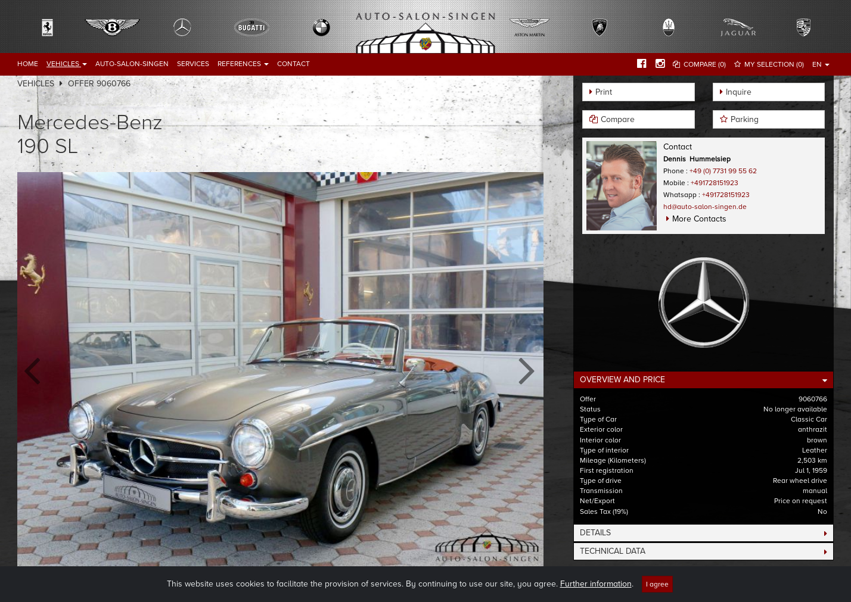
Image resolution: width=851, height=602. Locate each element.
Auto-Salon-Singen (132, 64)
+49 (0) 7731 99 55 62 (723, 171)
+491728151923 (714, 183)
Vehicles (66, 64)
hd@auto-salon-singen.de (705, 206)
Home (27, 64)
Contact (293, 64)
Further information (596, 584)
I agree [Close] (657, 584)
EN (821, 64)
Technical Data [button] (612, 551)
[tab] (703, 380)
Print (603, 92)
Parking (745, 119)
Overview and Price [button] (622, 380)
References (243, 64)
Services (193, 64)
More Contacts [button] (699, 219)
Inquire (738, 92)
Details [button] (595, 533)
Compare (618, 119)
